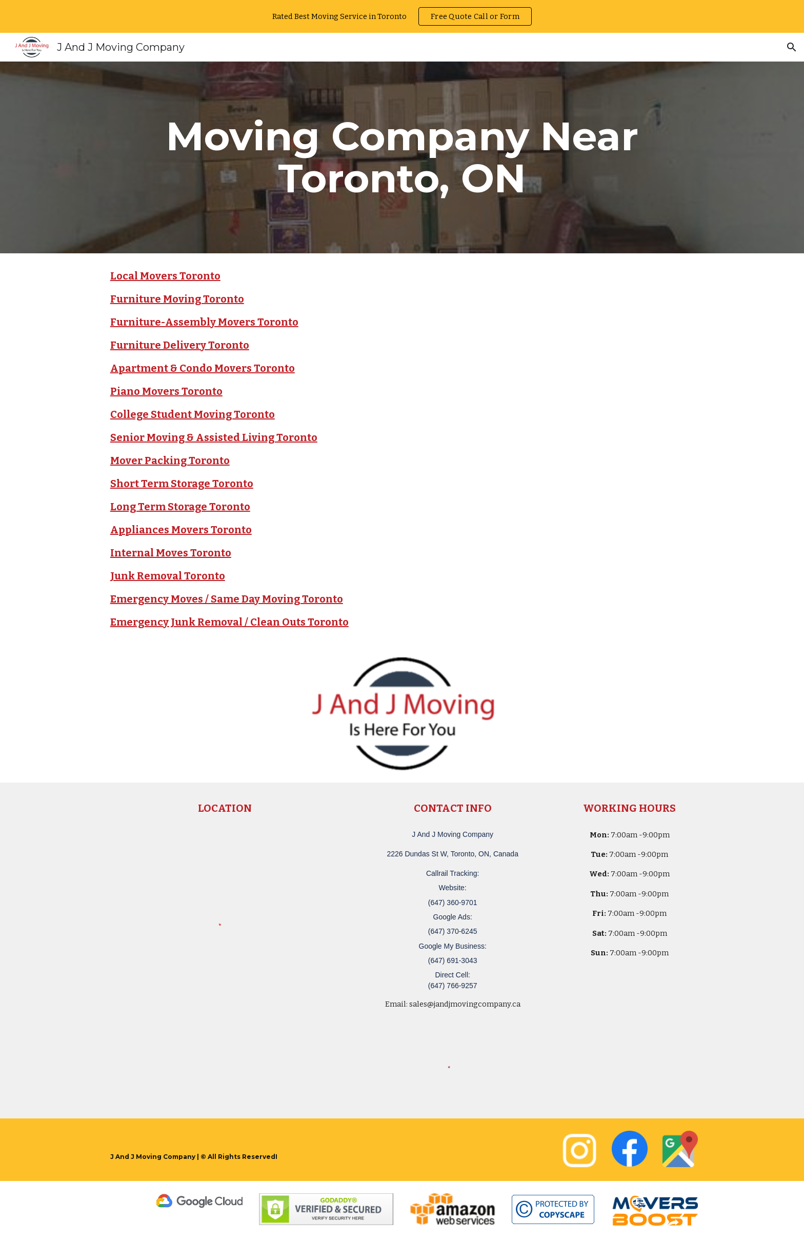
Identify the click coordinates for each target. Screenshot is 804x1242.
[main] (402, 157)
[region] (402, 16)
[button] (791, 47)
